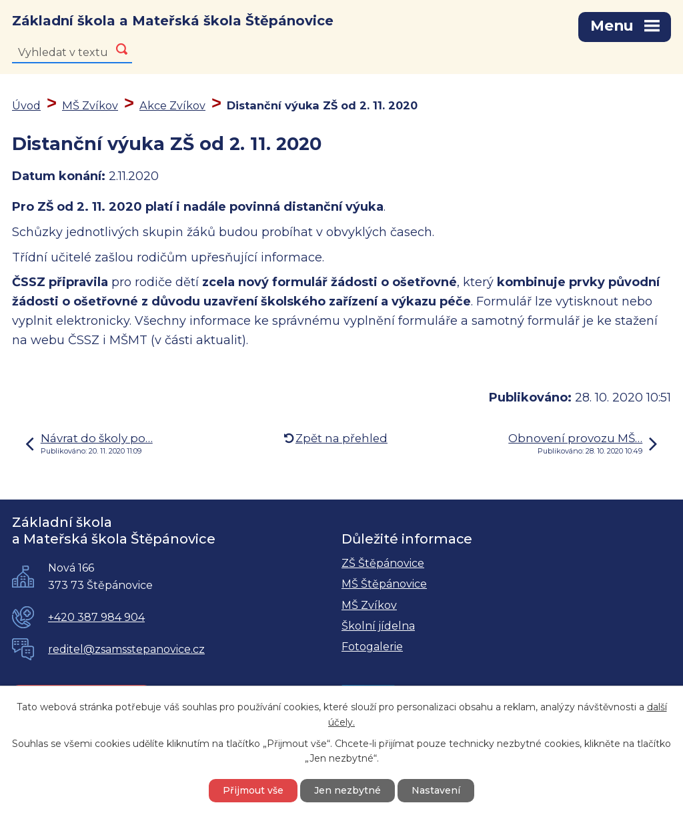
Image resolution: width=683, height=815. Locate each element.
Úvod (26, 105)
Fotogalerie (372, 646)
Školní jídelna (378, 626)
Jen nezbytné (347, 790)
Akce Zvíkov (172, 105)
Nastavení (436, 790)
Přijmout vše (253, 790)
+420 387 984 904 (96, 617)
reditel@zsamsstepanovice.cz (126, 649)
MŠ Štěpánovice (384, 584)
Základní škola (172, 21)
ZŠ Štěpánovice (383, 563)
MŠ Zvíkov (90, 105)
